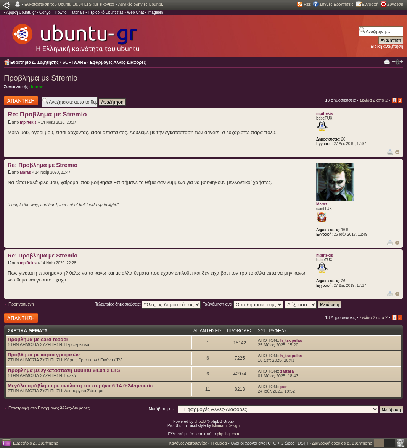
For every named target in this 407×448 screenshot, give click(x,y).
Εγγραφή (370, 4)
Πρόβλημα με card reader (38, 339)
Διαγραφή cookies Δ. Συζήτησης (342, 443)
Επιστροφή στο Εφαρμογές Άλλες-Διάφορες (49, 408)
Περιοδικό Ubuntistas (105, 12)
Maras (25, 172)
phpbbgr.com (228, 434)
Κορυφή (397, 152)
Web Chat (135, 12)
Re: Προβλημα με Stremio (47, 114)
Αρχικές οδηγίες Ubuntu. (140, 4)
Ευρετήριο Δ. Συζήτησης (34, 62)
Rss (307, 4)
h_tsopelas (291, 340)
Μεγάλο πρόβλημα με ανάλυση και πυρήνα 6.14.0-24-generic (80, 385)
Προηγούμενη (21, 304)
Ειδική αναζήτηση (387, 46)
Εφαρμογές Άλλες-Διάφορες (118, 62)
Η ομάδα (219, 443)
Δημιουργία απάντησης (21, 100)
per (283, 386)
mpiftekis (28, 122)
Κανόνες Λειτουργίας (188, 443)
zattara (287, 371)
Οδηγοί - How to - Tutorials (61, 12)
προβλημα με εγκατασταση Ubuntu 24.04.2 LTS (64, 370)
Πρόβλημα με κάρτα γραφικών (44, 354)
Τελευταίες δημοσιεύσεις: (148, 304)
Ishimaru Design (226, 426)
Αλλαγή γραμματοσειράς (397, 62)
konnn (37, 86)
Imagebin (155, 12)
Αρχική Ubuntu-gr (21, 12)
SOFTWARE (74, 62)
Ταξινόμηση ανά (243, 304)
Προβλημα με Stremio (40, 78)
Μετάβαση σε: (162, 408)
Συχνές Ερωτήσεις (336, 4)
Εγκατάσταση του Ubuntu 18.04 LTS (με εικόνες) (69, 4)
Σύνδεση (395, 4)
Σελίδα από (373, 100)
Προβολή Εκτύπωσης (387, 61)
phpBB (200, 421)
